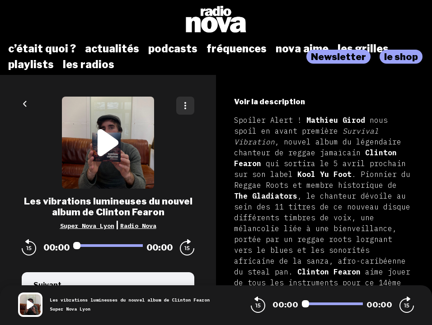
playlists (31, 64)
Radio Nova (138, 226)
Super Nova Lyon (87, 226)
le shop (401, 56)
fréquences (237, 48)
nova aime (302, 48)
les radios (88, 64)
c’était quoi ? (42, 48)
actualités (112, 48)
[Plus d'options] (185, 106)
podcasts (172, 48)
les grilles (363, 48)
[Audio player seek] (108, 246)
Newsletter (338, 56)
